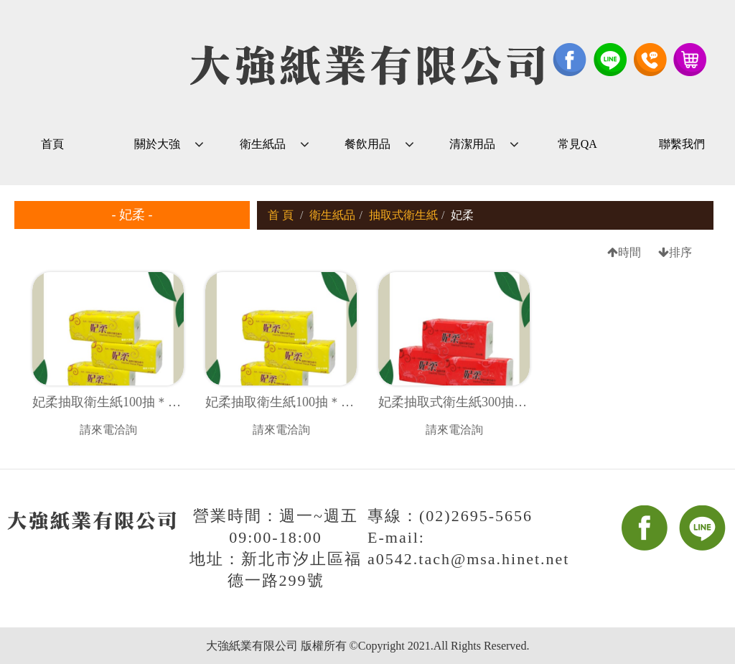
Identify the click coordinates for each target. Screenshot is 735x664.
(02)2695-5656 (476, 516)
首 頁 (281, 215)
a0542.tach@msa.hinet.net (468, 559)
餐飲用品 (367, 144)
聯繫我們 (682, 144)
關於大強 (157, 144)
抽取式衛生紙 (403, 215)
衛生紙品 (263, 144)
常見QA (577, 144)
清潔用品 (472, 144)
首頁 (52, 144)
